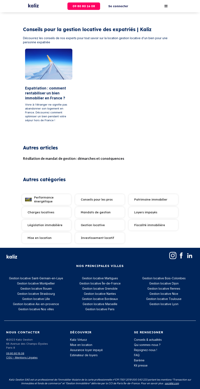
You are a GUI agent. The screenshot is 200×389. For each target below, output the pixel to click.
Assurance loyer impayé (86, 350)
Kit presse (141, 365)
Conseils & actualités (148, 339)
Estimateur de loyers (84, 355)
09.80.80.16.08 (15, 353)
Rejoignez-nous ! (145, 350)
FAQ (137, 355)
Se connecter (118, 6)
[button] (166, 6)
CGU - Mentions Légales (22, 357)
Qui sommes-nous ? (147, 345)
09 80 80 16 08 (84, 6)
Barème (139, 360)
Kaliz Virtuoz (78, 339)
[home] (33, 4)
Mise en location (81, 345)
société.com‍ (172, 383)
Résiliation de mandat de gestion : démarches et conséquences (73, 158)
